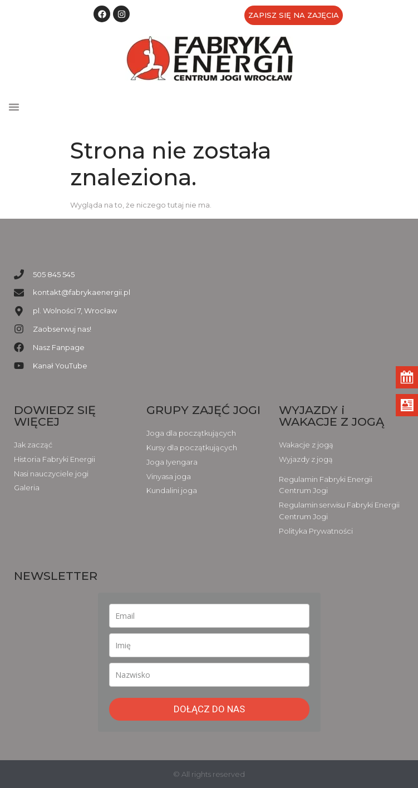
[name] (209, 645)
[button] (14, 106)
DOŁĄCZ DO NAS (209, 709)
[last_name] (209, 675)
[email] (209, 616)
